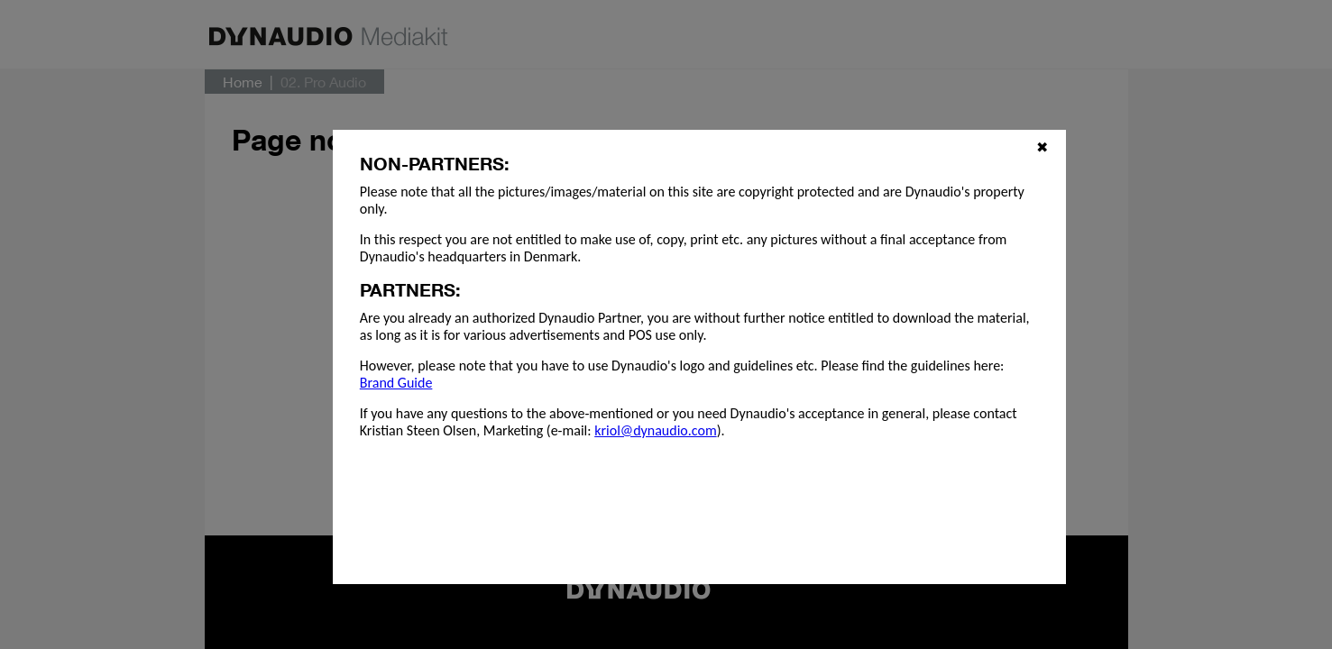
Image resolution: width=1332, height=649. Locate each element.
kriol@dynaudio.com (655, 430)
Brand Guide (396, 382)
